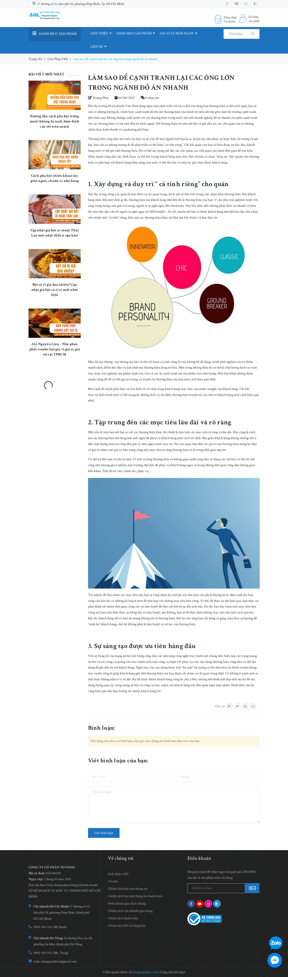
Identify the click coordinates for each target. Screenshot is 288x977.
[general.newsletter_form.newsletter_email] (223, 888)
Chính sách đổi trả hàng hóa (126, 925)
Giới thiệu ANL (118, 874)
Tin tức (113, 881)
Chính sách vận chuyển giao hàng (130, 911)
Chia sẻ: (220, 706)
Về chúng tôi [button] (121, 858)
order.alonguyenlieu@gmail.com (55, 961)
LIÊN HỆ (98, 46)
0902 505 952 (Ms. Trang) (50, 953)
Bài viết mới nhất (46, 74)
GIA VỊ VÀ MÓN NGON (178, 33)
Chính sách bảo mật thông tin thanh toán (135, 896)
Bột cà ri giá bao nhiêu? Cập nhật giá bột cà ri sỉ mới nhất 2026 (54, 289)
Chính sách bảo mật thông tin (127, 889)
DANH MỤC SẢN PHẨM (136, 33)
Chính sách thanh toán (123, 918)
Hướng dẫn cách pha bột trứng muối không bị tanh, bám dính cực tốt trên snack (54, 121)
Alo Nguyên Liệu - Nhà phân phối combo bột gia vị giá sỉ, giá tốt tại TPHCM (54, 349)
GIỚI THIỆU (101, 33)
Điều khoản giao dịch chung (127, 903)
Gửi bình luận (103, 833)
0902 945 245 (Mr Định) (50, 927)
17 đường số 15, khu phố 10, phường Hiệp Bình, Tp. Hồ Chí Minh (80, 4)
